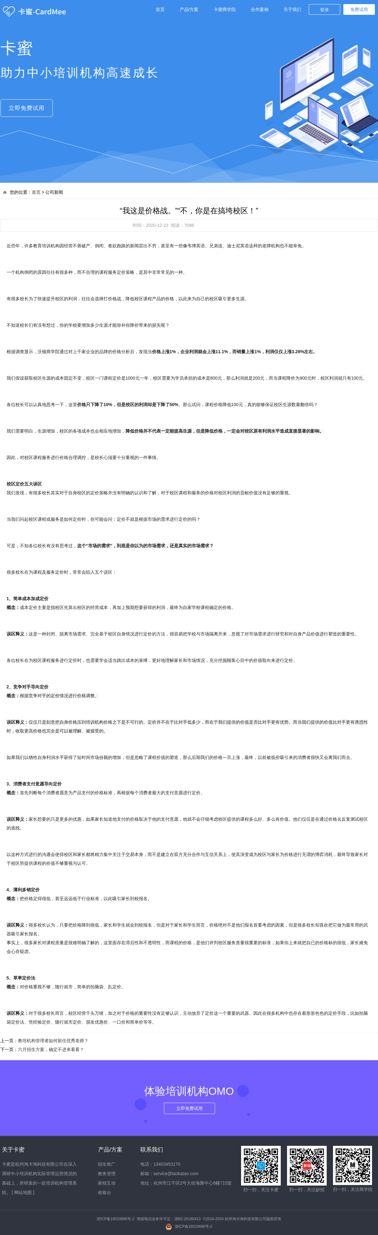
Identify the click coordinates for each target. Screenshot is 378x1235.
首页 (160, 9)
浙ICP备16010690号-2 (115, 1219)
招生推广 (107, 1164)
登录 (324, 9)
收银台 (104, 1192)
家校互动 (107, 1183)
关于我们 (292, 9)
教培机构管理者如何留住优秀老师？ (53, 1040)
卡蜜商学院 (225, 9)
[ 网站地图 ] (23, 1192)
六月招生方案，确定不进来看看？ (51, 1049)
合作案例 (259, 9)
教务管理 (107, 1173)
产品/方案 (189, 9)
